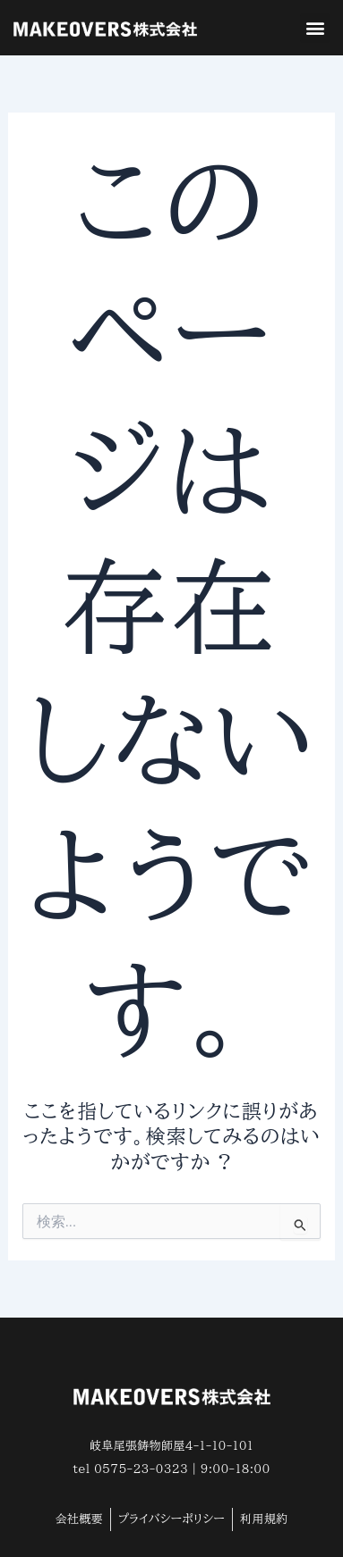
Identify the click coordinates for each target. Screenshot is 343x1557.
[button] (315, 28)
